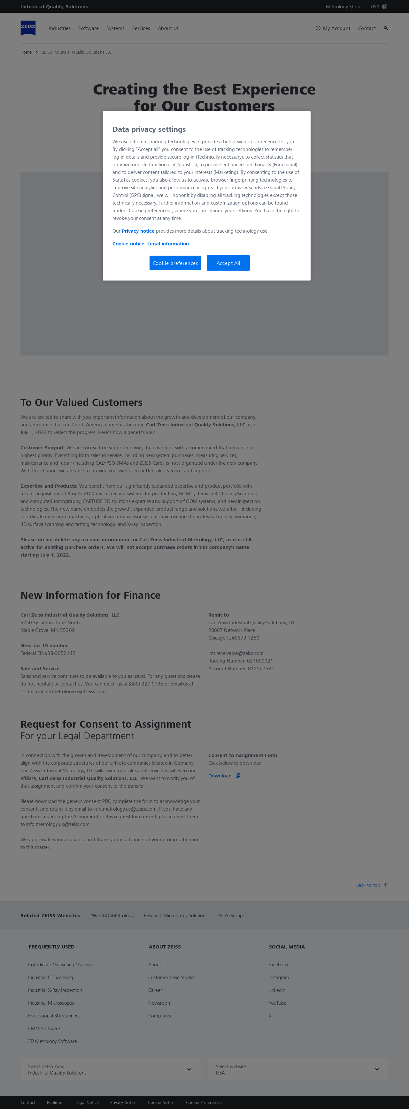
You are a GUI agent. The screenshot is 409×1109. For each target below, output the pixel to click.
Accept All (228, 262)
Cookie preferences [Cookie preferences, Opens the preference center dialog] (175, 262)
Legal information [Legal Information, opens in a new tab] (168, 243)
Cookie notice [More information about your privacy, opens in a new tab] (128, 243)
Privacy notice (138, 230)
